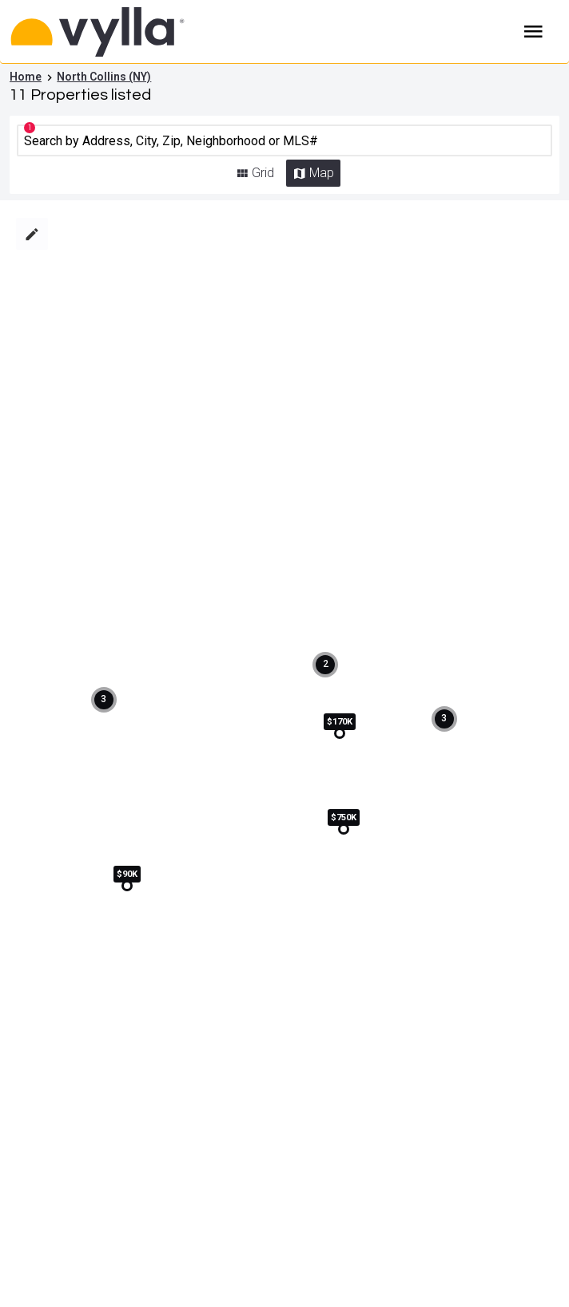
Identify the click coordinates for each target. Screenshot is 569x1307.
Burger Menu (534, 32)
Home (26, 76)
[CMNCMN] (284, 140)
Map (321, 172)
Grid (263, 172)
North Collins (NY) (104, 76)
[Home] (216, 32)
